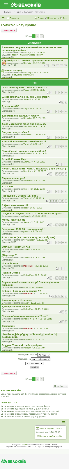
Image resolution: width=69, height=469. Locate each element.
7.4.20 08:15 (39, 162)
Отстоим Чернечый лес (16, 246)
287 (65, 66)
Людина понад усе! (13, 178)
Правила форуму (12, 70)
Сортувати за (34, 359)
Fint (25, 287)
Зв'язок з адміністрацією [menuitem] (50, 428)
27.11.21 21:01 (40, 135)
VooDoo (27, 126)
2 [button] (37, 36)
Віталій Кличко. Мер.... (15, 159)
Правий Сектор (11, 272)
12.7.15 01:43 (46, 319)
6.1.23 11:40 (39, 52)
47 (57, 242)
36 (57, 137)
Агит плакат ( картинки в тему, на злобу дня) (28, 237)
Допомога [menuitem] (14, 18)
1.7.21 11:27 (37, 144)
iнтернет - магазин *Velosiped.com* (26, 55)
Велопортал (29, 72)
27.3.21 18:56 (39, 63)
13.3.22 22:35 (39, 118)
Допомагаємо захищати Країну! (21, 115)
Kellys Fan (28, 275)
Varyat (26, 144)
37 (60, 137)
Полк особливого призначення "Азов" (25, 316)
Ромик (26, 90)
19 (63, 147)
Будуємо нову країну (18, 25)
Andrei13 (27, 162)
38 (63, 137)
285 (57, 66)
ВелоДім (27, 52)
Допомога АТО (10, 106)
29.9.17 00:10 (37, 198)
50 (66, 242)
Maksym (27, 348)
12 (66, 111)
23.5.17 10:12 (39, 99)
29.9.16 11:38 (39, 249)
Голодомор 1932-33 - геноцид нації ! (23, 229)
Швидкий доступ (3, 18)
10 (66, 93)
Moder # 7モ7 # (30, 319)
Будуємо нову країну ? (15, 132)
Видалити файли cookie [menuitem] (50, 436)
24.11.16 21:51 (37, 231)
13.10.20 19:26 (40, 153)
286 (61, 66)
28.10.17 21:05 (38, 90)
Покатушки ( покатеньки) (22, 75)
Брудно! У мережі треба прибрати (22, 345)
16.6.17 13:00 (39, 216)
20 (66, 147)
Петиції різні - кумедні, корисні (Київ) (24, 151)
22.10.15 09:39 (42, 309)
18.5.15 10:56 (39, 348)
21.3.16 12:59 (42, 266)
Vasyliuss (27, 181)
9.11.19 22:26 (39, 171)
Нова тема (9, 30)
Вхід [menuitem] (65, 18)
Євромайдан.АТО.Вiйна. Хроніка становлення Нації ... (34, 60)
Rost (25, 208)
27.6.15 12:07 (39, 339)
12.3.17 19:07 (37, 222)
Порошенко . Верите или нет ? (20, 195)
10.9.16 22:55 (39, 257)
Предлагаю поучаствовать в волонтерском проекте (33, 213)
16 (66, 225)
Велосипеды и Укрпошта (17, 300)
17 (57, 147)
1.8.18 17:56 (39, 181)
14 (60, 225)
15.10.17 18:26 (38, 189)
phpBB (25, 445)
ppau (25, 231)
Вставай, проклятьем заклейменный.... (25, 141)
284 (53, 66)
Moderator (28, 266)
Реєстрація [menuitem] (53, 18)
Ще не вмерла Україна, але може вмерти (26, 96)
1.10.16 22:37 (43, 240)
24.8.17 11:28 (36, 208)
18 (60, 147)
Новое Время (10, 263)
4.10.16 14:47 (37, 109)
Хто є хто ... (8, 186)
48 (60, 242)
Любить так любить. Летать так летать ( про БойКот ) (34, 168)
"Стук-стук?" (9, 255)
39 (66, 137)
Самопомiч (8, 326)
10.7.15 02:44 (42, 328)
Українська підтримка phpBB (50, 447)
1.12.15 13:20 (42, 293)
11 (63, 111)
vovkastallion (29, 240)
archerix (27, 249)
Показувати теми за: (34, 355)
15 (63, 225)
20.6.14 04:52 (43, 72)
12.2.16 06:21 (41, 275)
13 (57, 225)
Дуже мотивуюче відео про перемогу (24, 124)
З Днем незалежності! (15, 205)
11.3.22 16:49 (39, 126)
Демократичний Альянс (16, 306)
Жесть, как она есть (14, 219)
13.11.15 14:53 (37, 303)
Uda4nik (27, 63)
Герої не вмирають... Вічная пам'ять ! (24, 87)
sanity (26, 303)
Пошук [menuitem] (41, 18)
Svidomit (27, 99)
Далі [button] (42, 36)
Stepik (26, 109)
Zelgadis (27, 216)
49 (63, 242)
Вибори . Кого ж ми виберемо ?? (21, 291)
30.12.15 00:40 (36, 287)
